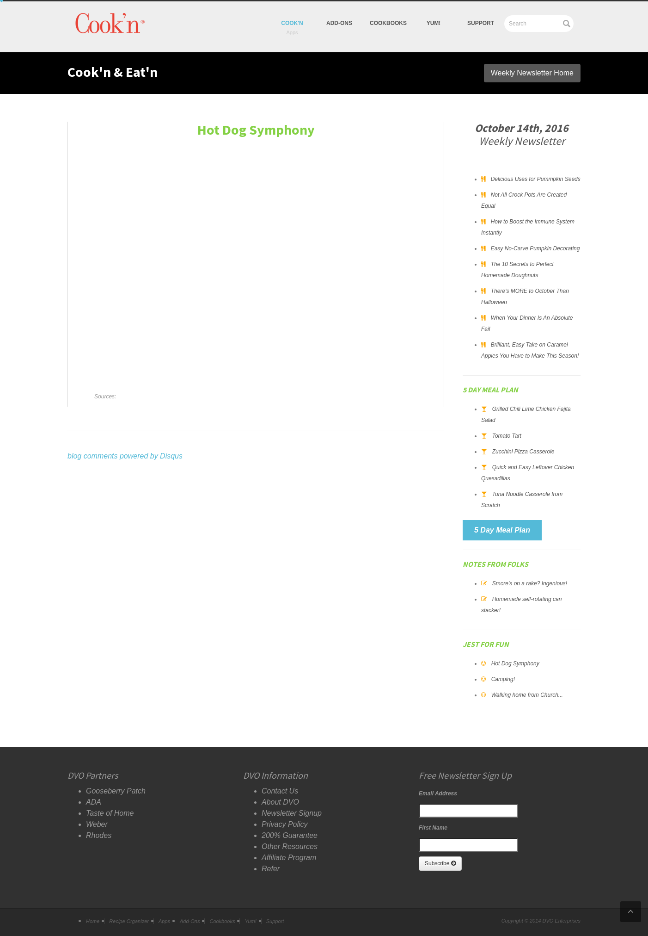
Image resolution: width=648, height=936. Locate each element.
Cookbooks (388, 23)
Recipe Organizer (129, 921)
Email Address (438, 793)
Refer (271, 869)
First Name (433, 827)
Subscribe (440, 863)
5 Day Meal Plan (502, 530)
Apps (164, 921)
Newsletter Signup (292, 813)
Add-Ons (339, 23)
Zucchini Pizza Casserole (523, 451)
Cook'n (292, 23)
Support (480, 23)
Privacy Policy (285, 824)
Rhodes (98, 835)
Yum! (250, 921)
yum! (434, 23)
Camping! (503, 679)
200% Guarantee (290, 835)
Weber (97, 824)
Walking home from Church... (527, 695)
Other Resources (290, 846)
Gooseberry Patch (116, 791)
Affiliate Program (289, 858)
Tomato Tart (506, 436)
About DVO (280, 802)
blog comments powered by (125, 456)
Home (92, 921)
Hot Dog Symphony (515, 663)
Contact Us (280, 791)
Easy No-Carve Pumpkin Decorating (535, 248)
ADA (93, 802)
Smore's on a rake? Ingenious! (529, 583)
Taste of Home (110, 813)
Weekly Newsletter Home (532, 73)
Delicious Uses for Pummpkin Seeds (536, 179)
